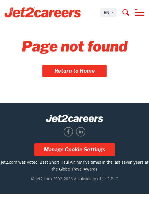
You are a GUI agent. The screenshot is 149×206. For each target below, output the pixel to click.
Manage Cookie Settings (74, 149)
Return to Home (74, 71)
